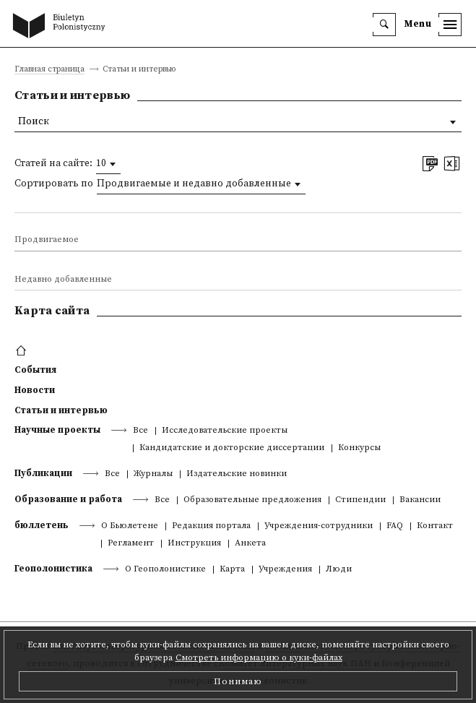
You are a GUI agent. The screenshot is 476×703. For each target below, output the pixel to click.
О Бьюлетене (129, 526)
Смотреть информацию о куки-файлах (259, 657)
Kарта (232, 570)
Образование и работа (68, 499)
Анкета (250, 544)
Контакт (435, 526)
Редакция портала (211, 526)
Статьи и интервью (61, 410)
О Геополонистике (165, 570)
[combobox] (108, 164)
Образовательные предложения (252, 500)
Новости (34, 390)
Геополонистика (53, 568)
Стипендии (360, 500)
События (35, 370)
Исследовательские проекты (224, 431)
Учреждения (285, 570)
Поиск (33, 122)
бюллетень (41, 525)
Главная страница (49, 69)
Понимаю (238, 681)
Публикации (43, 473)
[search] (384, 24)
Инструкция (194, 544)
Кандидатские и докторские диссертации (231, 448)
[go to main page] (62, 27)
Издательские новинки (236, 474)
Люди (339, 570)
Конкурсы (359, 448)
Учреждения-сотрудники (318, 526)
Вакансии (420, 500)
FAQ (394, 526)
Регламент (131, 544)
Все (140, 431)
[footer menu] (22, 351)
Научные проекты (57, 430)
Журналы (153, 474)
